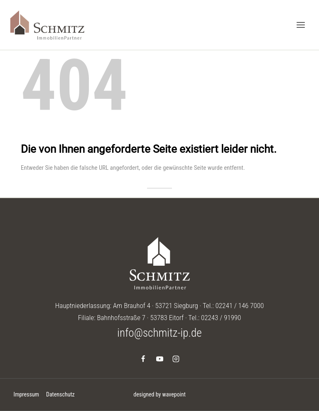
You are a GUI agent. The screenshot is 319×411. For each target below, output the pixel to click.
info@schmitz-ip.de (159, 333)
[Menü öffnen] (300, 24)
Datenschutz (60, 394)
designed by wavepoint (159, 394)
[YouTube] (159, 359)
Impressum (26, 394)
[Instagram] (176, 359)
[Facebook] (143, 359)
